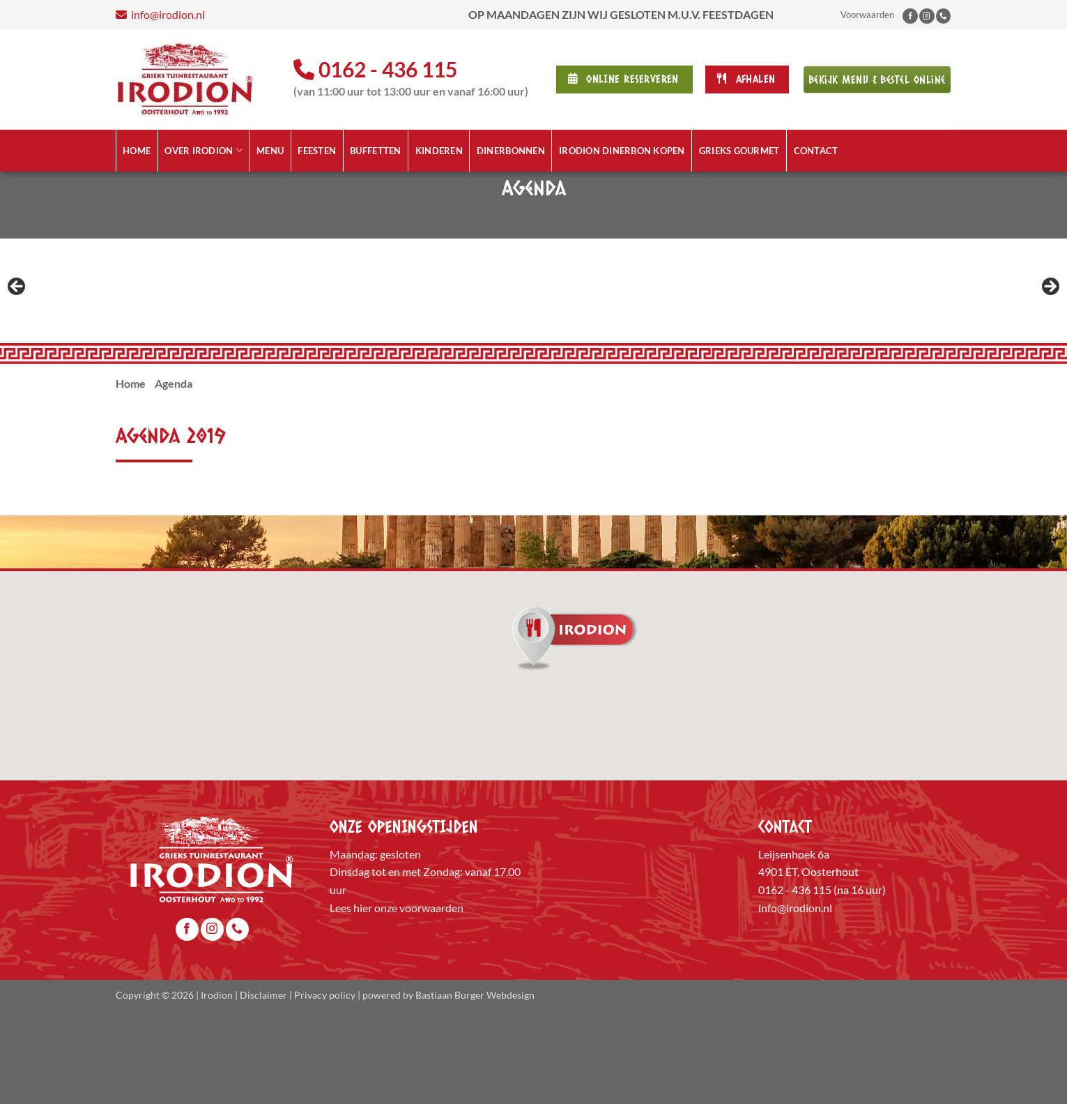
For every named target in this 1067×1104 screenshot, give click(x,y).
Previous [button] (17, 332)
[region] (533, 336)
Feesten (317, 150)
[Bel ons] (943, 16)
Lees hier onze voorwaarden (396, 998)
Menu (270, 150)
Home (137, 150)
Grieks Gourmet (739, 150)
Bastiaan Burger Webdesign (475, 1085)
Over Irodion (203, 150)
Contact (816, 150)
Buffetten (375, 150)
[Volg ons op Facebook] (910, 16)
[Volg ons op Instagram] (927, 16)
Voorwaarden (867, 14)
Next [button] (1049, 332)
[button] (533, 724)
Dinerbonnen (511, 150)
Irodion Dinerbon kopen (622, 150)
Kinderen (439, 150)
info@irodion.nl (299, 14)
